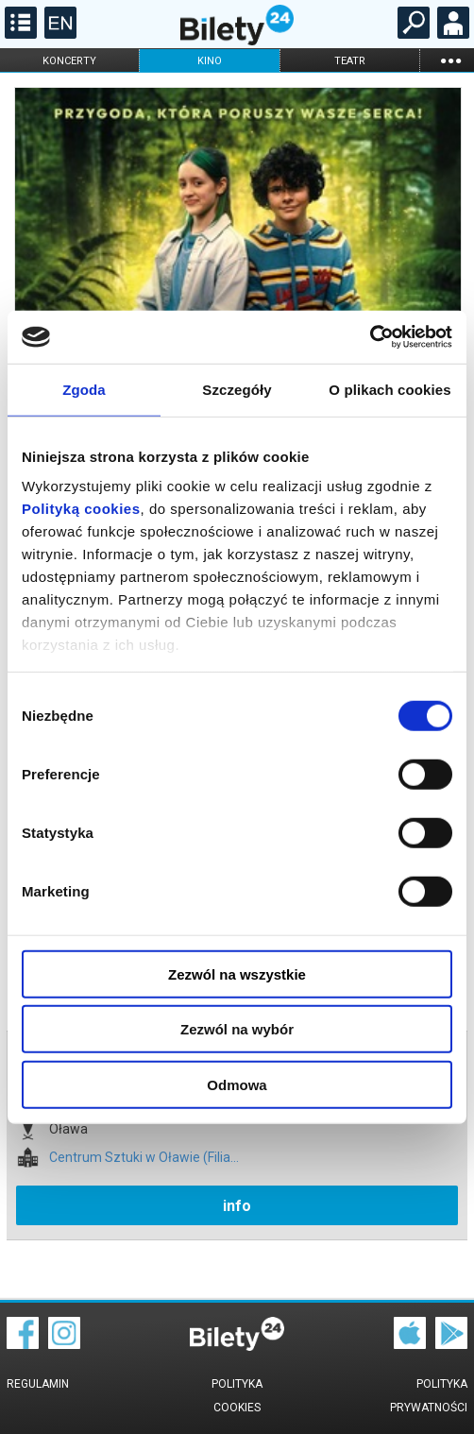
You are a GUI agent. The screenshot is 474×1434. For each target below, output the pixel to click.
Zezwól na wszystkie (237, 973)
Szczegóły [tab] (236, 389)
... (450, 60)
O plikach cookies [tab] (389, 389)
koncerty (69, 61)
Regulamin (38, 1384)
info (237, 1206)
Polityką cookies (81, 509)
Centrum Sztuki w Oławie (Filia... (144, 1158)
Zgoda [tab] (84, 389)
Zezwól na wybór (237, 1029)
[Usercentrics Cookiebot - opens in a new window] (369, 337)
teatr (349, 61)
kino (209, 61)
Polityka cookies (237, 1395)
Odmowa (236, 1084)
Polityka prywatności (428, 1395)
